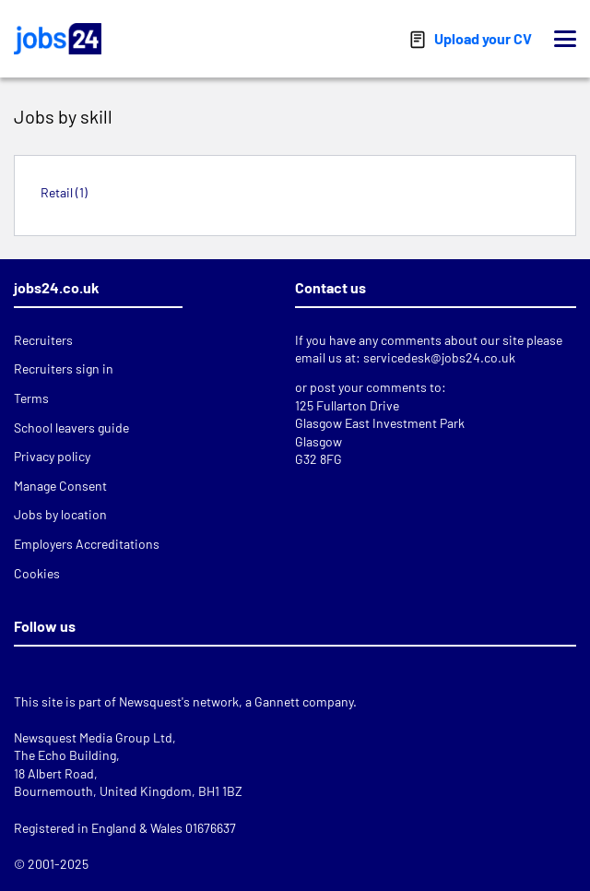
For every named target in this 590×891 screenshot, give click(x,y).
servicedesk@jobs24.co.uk (439, 357)
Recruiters (43, 340)
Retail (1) (64, 192)
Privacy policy (52, 456)
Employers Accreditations (86, 544)
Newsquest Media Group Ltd (93, 737)
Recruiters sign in (63, 368)
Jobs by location (60, 514)
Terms (31, 398)
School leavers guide (71, 427)
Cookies (37, 573)
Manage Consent (60, 485)
